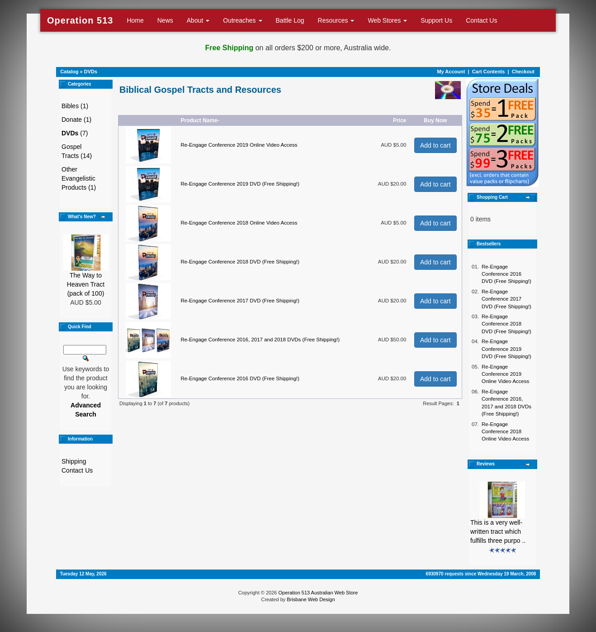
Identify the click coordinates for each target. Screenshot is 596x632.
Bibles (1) (74, 106)
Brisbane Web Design (311, 599)
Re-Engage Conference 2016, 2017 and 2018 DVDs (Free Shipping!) (260, 339)
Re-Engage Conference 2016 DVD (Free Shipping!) (239, 378)
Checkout (523, 71)
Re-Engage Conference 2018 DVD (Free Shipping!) (239, 261)
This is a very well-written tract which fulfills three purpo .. (497, 531)
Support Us (436, 20)
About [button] (198, 20)
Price (399, 120)
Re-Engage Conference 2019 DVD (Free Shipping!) (239, 184)
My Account (451, 71)
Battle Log (290, 20)
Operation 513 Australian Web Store (318, 592)
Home (135, 20)
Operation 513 (80, 20)
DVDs (90, 71)
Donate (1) (76, 119)
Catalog (69, 71)
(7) (74, 133)
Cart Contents (488, 71)
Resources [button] (336, 20)
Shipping (73, 461)
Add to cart (435, 145)
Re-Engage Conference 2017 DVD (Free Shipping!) (239, 300)
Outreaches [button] (242, 20)
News (165, 20)
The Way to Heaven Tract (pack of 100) (85, 284)
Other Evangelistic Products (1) (78, 178)
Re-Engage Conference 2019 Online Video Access (238, 145)
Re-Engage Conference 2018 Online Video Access (238, 222)
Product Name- (200, 120)
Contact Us (481, 20)
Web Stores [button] (387, 20)
